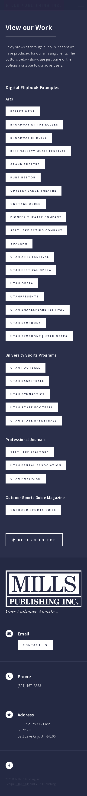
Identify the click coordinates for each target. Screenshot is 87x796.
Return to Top (34, 540)
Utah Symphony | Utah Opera (39, 336)
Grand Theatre (25, 164)
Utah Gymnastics (27, 394)
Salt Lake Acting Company (36, 230)
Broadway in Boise (28, 137)
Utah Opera (21, 283)
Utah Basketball (27, 381)
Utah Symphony (25, 323)
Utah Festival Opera (31, 270)
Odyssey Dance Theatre (33, 190)
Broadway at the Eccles (34, 124)
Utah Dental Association (35, 465)
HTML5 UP (22, 784)
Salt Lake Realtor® (29, 452)
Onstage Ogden (25, 204)
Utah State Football (31, 407)
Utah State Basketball (33, 420)
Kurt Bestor (23, 177)
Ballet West (22, 111)
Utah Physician (25, 478)
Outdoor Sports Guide (33, 510)
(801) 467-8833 (29, 685)
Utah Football (25, 367)
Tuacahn (19, 243)
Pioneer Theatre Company (35, 217)
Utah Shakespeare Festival (37, 309)
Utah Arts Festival (29, 256)
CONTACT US (35, 645)
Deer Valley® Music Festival (38, 151)
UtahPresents (24, 296)
